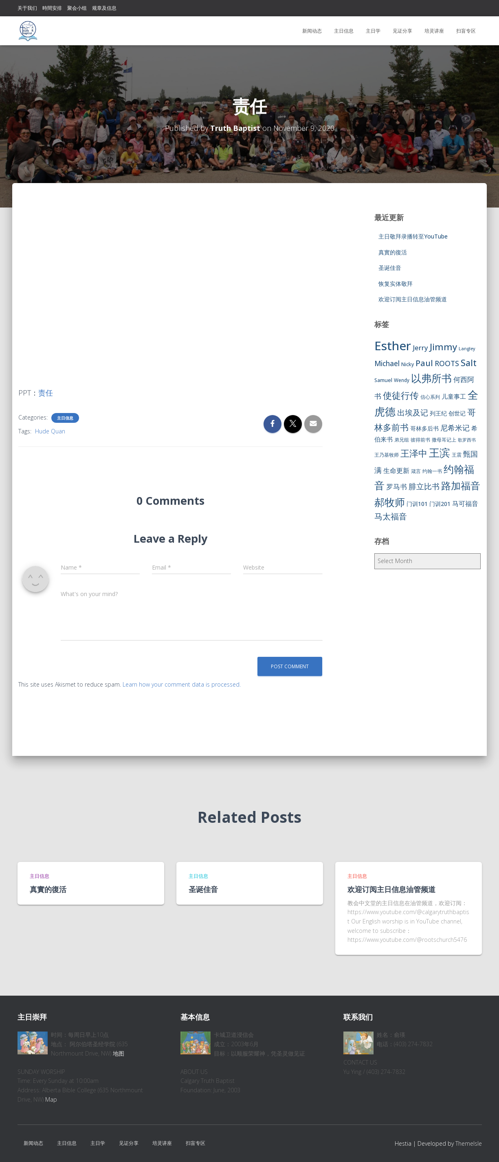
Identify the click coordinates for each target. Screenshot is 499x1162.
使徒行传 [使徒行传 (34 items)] (401, 395)
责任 (45, 393)
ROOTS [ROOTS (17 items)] (447, 363)
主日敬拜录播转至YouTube (413, 236)
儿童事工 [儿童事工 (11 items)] (454, 396)
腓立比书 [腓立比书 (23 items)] (424, 486)
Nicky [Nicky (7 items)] (407, 364)
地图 (118, 1053)
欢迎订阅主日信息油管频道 (412, 299)
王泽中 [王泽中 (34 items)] (413, 453)
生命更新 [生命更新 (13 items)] (396, 470)
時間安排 (52, 7)
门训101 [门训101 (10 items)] (417, 504)
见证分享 (402, 30)
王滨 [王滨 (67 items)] (439, 452)
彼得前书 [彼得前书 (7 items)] (420, 439)
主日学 (373, 30)
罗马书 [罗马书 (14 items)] (396, 486)
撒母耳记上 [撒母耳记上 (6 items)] (444, 440)
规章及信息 (104, 7)
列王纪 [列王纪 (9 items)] (438, 413)
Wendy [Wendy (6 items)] (401, 380)
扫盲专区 (466, 30)
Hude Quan (50, 431)
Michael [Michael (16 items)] (387, 363)
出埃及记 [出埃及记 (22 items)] (412, 412)
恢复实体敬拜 (395, 283)
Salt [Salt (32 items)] (469, 363)
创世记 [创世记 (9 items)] (457, 413)
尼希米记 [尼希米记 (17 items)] (455, 428)
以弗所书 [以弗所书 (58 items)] (431, 378)
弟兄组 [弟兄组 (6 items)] (401, 440)
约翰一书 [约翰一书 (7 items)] (432, 471)
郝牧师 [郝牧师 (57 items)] (389, 502)
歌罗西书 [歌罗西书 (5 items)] (467, 440)
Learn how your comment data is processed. (182, 684)
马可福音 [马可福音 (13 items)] (465, 503)
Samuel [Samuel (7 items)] (383, 380)
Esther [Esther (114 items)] (392, 346)
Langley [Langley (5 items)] (467, 348)
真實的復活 (392, 252)
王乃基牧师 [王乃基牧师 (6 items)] (386, 455)
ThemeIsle (468, 1143)
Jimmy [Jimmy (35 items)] (443, 346)
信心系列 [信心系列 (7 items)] (430, 396)
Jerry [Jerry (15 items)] (420, 347)
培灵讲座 (434, 30)
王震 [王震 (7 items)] (457, 454)
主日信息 (344, 30)
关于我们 (27, 7)
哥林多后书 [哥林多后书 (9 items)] (424, 428)
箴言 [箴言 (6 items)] (416, 471)
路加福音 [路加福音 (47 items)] (460, 485)
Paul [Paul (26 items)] (424, 363)
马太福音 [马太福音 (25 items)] (390, 516)
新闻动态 (312, 30)
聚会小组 (77, 7)
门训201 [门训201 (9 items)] (440, 504)
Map (51, 1099)
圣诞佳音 (389, 268)
